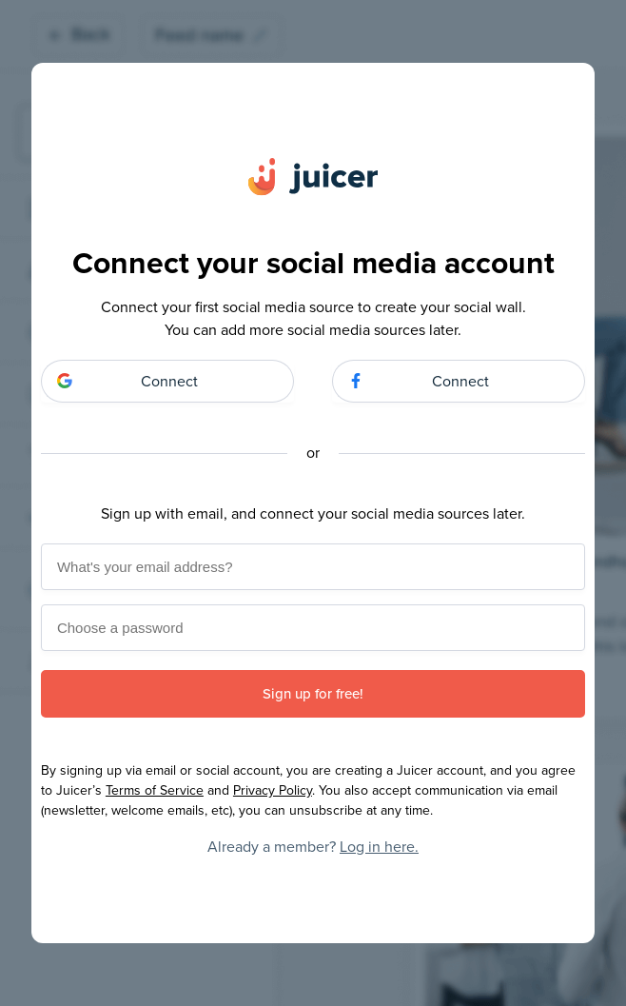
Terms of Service (155, 789)
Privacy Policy (272, 789)
